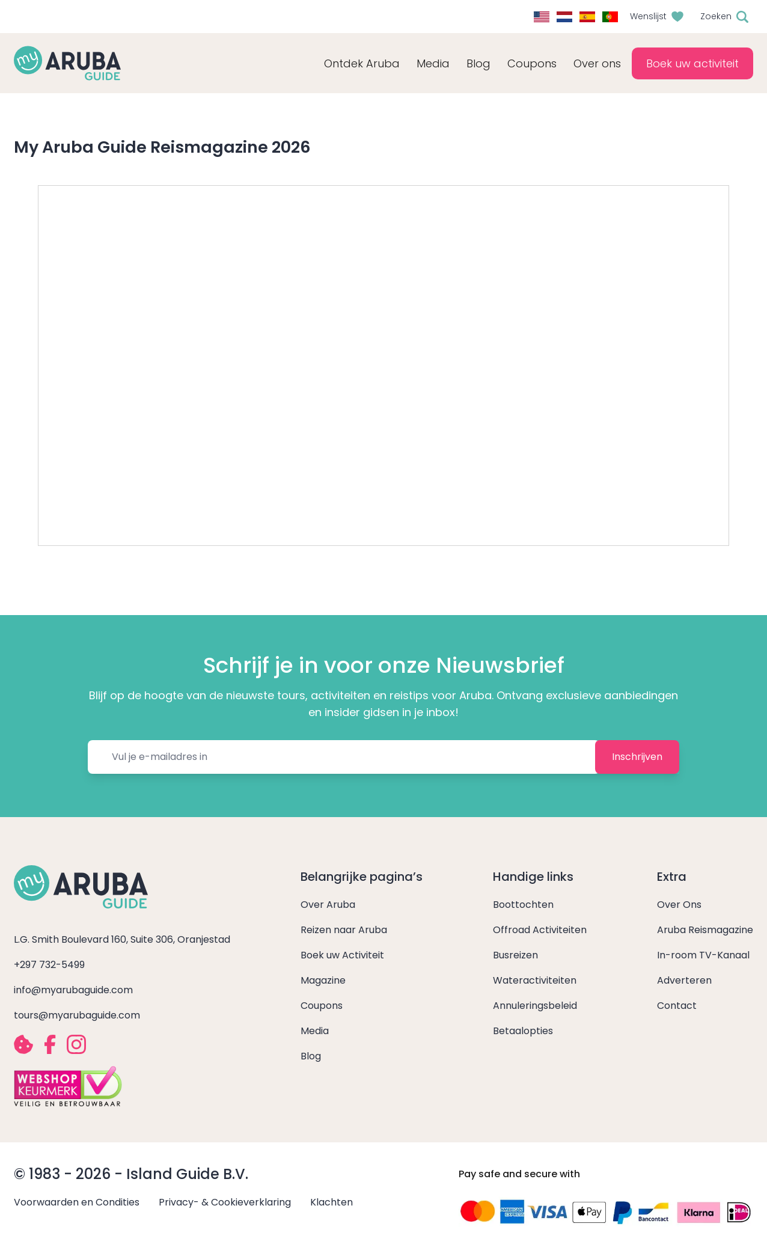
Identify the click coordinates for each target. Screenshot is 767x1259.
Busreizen (515, 955)
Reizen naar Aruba (344, 930)
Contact (677, 1005)
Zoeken (716, 16)
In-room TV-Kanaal (703, 955)
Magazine (323, 980)
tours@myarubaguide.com (77, 1015)
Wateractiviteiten (534, 980)
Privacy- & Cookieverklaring (225, 1202)
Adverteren (684, 980)
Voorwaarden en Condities (76, 1202)
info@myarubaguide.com (73, 990)
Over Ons (679, 904)
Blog (478, 63)
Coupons (322, 1005)
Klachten (331, 1202)
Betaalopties (523, 1031)
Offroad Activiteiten (540, 930)
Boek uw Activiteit (342, 955)
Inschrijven (637, 757)
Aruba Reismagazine (705, 930)
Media (315, 1031)
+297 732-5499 (49, 965)
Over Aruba (328, 904)
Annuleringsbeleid (535, 1005)
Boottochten (523, 904)
